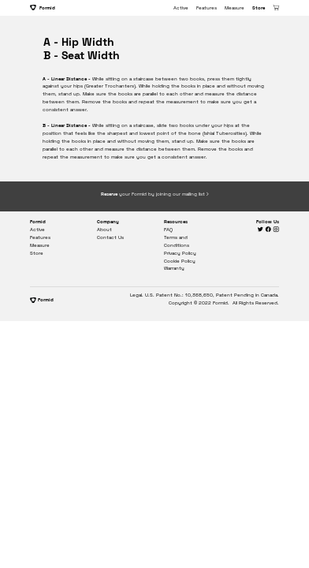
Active (180, 8)
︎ (276, 229)
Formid (42, 8)
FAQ (168, 229)
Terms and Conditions (176, 241)
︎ (269, 229)
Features (206, 8)
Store (258, 8)
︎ (261, 229)
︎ (276, 8)
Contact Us (110, 237)
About (104, 229)
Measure (234, 8)
